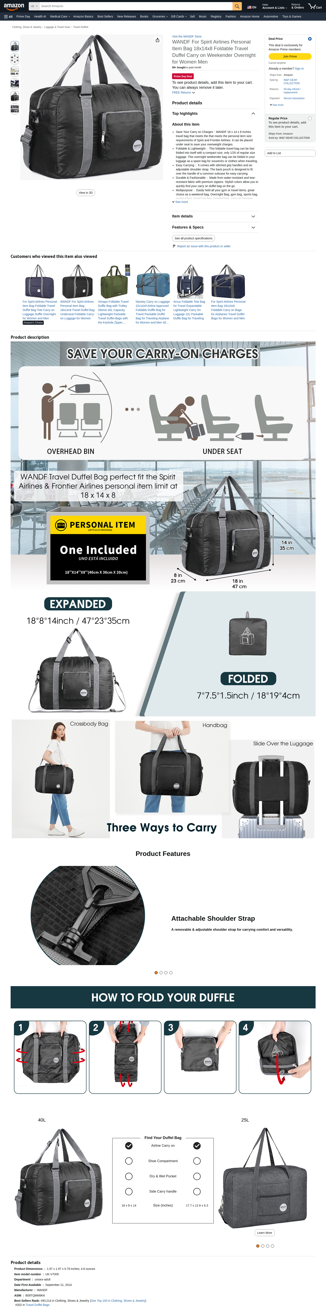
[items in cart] (315, 6)
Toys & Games (291, 16)
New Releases (126, 16)
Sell (192, 16)
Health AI (40, 16)
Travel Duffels (80, 27)
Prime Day (23, 16)
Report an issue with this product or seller (201, 246)
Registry (216, 16)
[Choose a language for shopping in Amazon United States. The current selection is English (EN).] (251, 6)
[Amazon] (14, 6)
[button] (8, 16)
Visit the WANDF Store (187, 36)
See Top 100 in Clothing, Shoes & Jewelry (118, 1300)
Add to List (274, 153)
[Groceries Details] (167, 16)
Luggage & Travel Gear (57, 27)
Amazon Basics (83, 16)
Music (203, 16)
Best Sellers (105, 16)
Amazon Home (250, 16)
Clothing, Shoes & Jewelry (26, 27)
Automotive (271, 16)
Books (144, 16)
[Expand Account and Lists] (286, 8)
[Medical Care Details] (69, 16)
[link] (40, 310)
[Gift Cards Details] (186, 16)
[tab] (156, 972)
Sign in (299, 68)
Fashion (231, 16)
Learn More (264, 1232)
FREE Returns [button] (183, 92)
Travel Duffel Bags (37, 1305)
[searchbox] (136, 6)
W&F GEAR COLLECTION (292, 82)
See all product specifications (193, 238)
